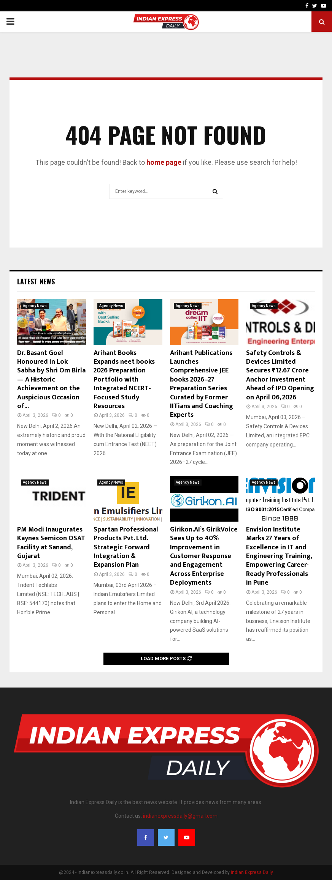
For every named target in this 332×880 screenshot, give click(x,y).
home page (163, 162)
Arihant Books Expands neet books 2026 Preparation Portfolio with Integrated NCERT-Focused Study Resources (124, 379)
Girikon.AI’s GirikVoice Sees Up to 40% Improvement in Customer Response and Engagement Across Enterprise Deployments (204, 556)
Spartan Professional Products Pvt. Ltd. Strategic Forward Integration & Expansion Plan (126, 547)
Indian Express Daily (252, 872)
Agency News (35, 306)
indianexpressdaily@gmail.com (180, 816)
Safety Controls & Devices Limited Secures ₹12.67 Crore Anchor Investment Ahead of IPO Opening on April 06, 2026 (280, 375)
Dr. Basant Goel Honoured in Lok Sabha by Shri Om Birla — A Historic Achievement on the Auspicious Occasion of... (51, 379)
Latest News (36, 281)
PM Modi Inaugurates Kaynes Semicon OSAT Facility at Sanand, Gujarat (51, 543)
